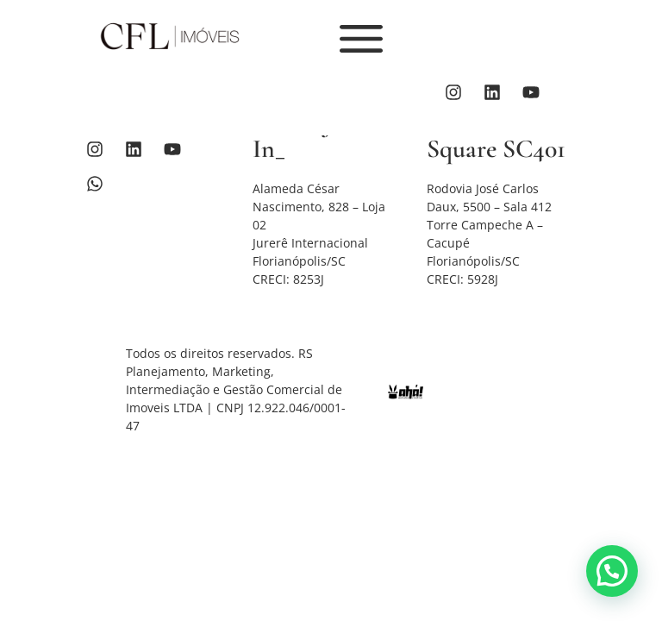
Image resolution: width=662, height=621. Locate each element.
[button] (612, 571)
